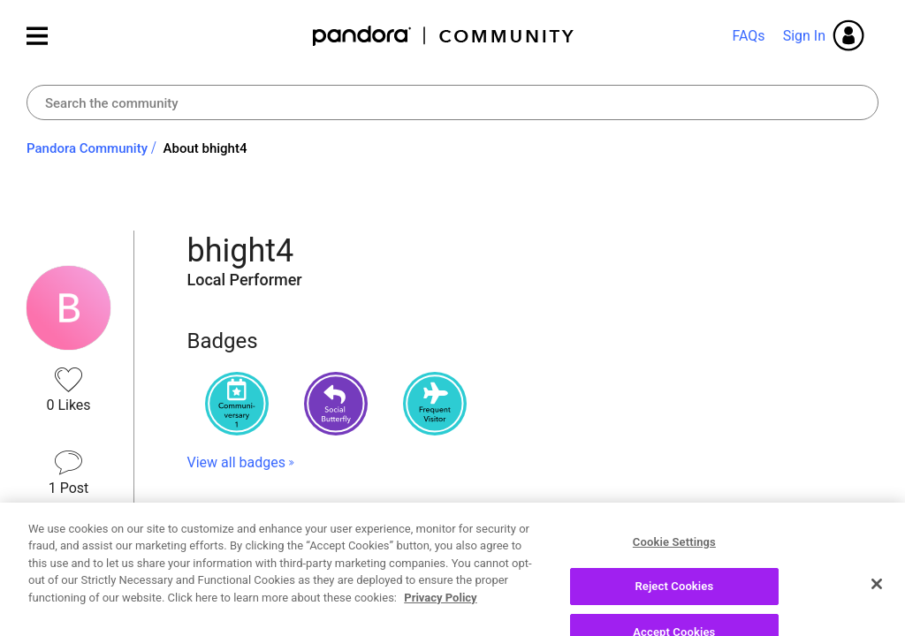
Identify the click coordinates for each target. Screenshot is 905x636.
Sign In (804, 35)
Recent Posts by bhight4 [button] (301, 525)
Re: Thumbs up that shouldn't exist (309, 595)
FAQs (748, 35)
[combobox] (452, 102)
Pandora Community (444, 35)
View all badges (236, 462)
